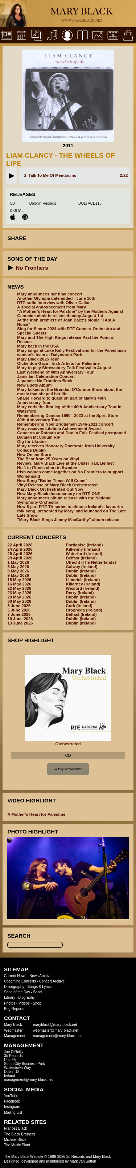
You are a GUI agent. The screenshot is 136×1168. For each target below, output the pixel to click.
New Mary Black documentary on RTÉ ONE (58, 493)
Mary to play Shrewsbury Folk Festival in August (64, 368)
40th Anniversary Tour (38, 420)
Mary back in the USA (38, 346)
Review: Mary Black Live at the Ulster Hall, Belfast (65, 463)
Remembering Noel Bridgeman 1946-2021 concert (65, 424)
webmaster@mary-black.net (55, 1030)
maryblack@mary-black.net (55, 1025)
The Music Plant (17, 1145)
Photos (9, 1003)
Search (18, 936)
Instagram (12, 1107)
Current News (15, 976)
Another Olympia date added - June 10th (56, 298)
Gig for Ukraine (31, 441)
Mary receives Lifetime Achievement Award (58, 428)
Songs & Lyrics (39, 987)
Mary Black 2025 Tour (38, 359)
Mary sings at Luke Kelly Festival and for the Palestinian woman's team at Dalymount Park (71, 352)
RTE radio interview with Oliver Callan (54, 302)
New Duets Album (34, 385)
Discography (14, 987)
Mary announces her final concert (49, 294)
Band (37, 992)
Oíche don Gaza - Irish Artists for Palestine (58, 363)
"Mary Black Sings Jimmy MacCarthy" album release (68, 519)
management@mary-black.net (57, 1036)
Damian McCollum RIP (38, 437)
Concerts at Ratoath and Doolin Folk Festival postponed (71, 433)
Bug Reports (14, 1009)
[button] (11, 175)
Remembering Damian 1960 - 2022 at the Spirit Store (67, 415)
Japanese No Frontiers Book (45, 381)
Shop (37, 1003)
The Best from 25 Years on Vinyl (48, 459)
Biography (26, 997)
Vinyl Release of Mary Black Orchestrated (57, 485)
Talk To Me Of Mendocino (53, 175)
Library (9, 997)
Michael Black (15, 1140)
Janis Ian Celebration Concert (46, 376)
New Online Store (34, 454)
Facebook (12, 1101)
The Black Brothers (19, 1134)
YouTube (11, 1096)
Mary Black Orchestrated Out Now (50, 489)
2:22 (124, 175)
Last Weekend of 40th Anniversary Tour (55, 372)
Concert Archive (52, 981)
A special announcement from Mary (51, 307)
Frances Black (15, 1128)
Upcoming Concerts (20, 981)
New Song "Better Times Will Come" (52, 480)
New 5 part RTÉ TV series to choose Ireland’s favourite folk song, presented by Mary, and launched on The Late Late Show (71, 510)
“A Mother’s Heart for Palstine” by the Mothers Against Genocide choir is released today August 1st (70, 313)
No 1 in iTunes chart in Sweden (47, 467)
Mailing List (13, 1112)
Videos (23, 1003)
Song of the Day (17, 992)
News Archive (40, 976)
